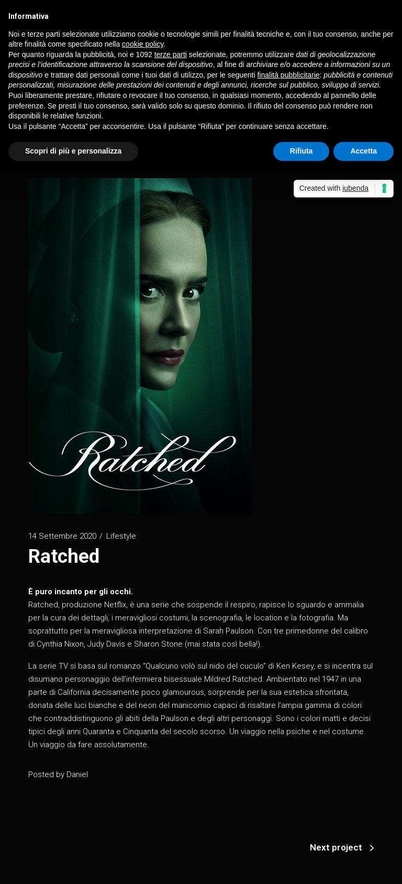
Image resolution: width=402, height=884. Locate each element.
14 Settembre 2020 (62, 536)
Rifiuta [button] (301, 151)
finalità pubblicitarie (288, 75)
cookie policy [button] (142, 44)
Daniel (77, 774)
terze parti (170, 54)
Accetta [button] (363, 151)
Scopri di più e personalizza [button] (73, 151)
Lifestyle (121, 536)
